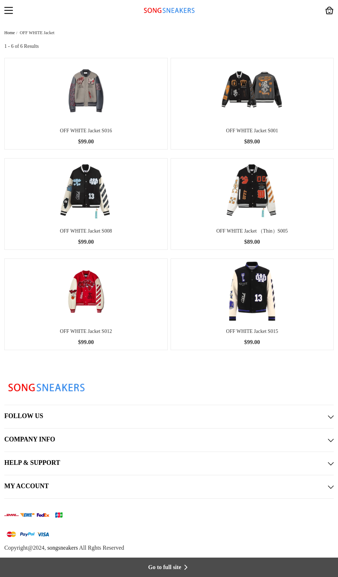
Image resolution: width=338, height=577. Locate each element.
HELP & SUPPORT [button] (169, 463)
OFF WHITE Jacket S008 (86, 231)
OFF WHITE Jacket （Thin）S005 (252, 231)
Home (9, 33)
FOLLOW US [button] (169, 416)
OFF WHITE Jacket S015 (252, 331)
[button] (8, 11)
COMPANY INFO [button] (169, 440)
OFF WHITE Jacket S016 (86, 130)
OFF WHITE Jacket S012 (86, 331)
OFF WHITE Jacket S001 (252, 130)
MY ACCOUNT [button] (169, 486)
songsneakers (62, 548)
